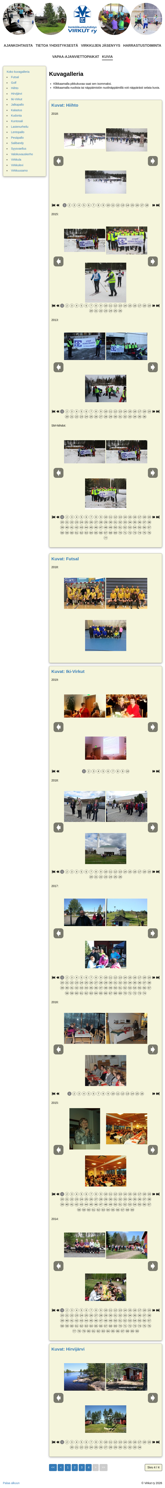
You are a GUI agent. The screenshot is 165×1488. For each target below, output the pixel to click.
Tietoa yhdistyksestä (57, 46)
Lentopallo (18, 132)
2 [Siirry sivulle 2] (75, 1467)
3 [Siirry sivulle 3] (82, 1467)
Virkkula (16, 159)
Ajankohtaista (18, 46)
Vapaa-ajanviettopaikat (75, 57)
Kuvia (107, 57)
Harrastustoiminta (142, 46)
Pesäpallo (17, 137)
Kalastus (16, 110)
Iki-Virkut (16, 99)
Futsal (15, 77)
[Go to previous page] (61, 1467)
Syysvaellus (18, 148)
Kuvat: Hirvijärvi (68, 1349)
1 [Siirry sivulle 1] (68, 1467)
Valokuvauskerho (22, 154)
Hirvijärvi (16, 93)
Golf (13, 82)
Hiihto (15, 88)
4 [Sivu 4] (88, 1467)
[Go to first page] (53, 1467)
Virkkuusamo (19, 170)
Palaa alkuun (11, 1483)
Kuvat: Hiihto (64, 105)
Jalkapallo (17, 104)
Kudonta (16, 115)
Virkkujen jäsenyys (100, 46)
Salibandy (17, 143)
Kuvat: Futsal (65, 558)
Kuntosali (17, 121)
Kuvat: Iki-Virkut (68, 671)
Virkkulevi (17, 165)
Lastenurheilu (19, 126)
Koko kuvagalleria (18, 71)
